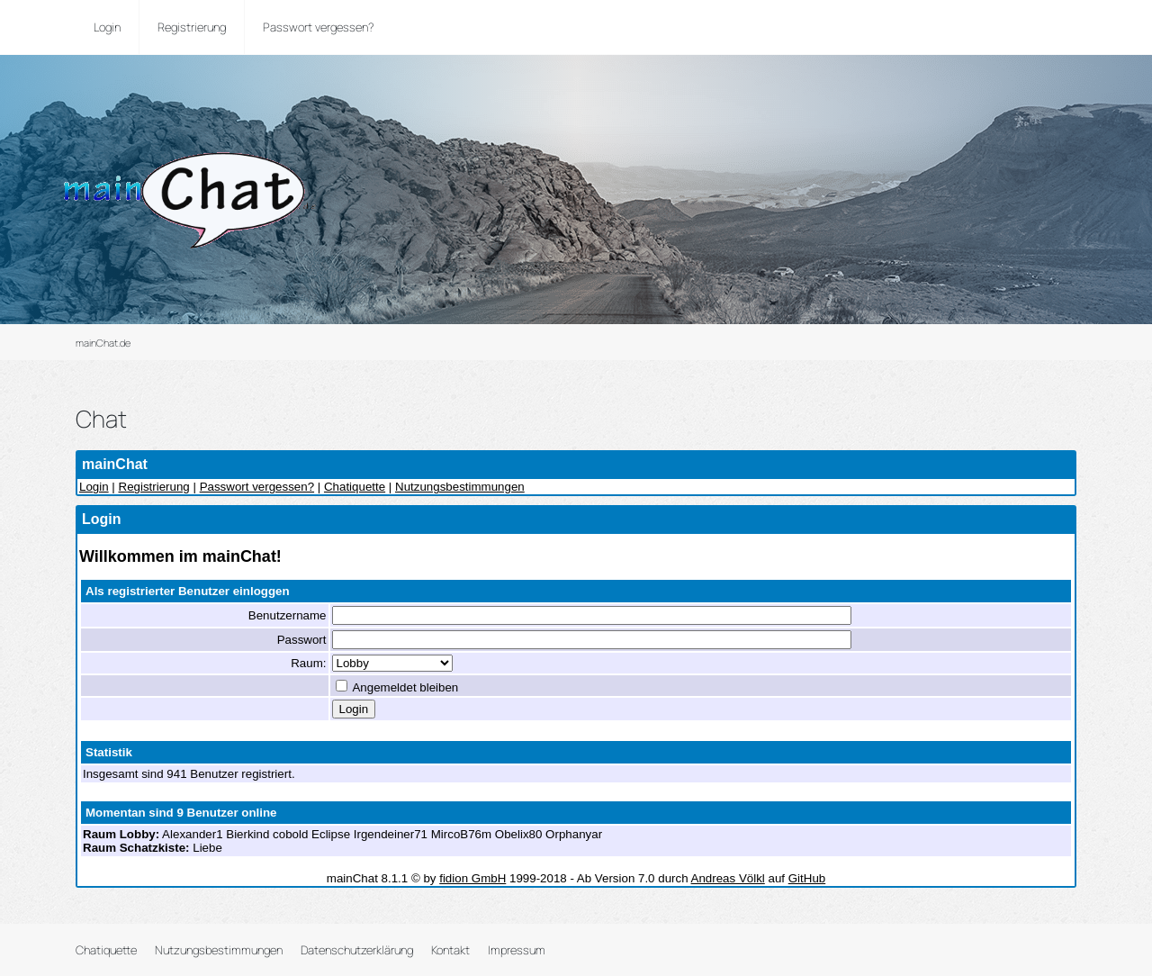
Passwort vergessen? (257, 486)
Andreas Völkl (728, 878)
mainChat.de (103, 342)
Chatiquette (354, 486)
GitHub (806, 878)
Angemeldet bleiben (397, 687)
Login (94, 486)
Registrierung (154, 486)
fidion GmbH (472, 878)
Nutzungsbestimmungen (460, 486)
